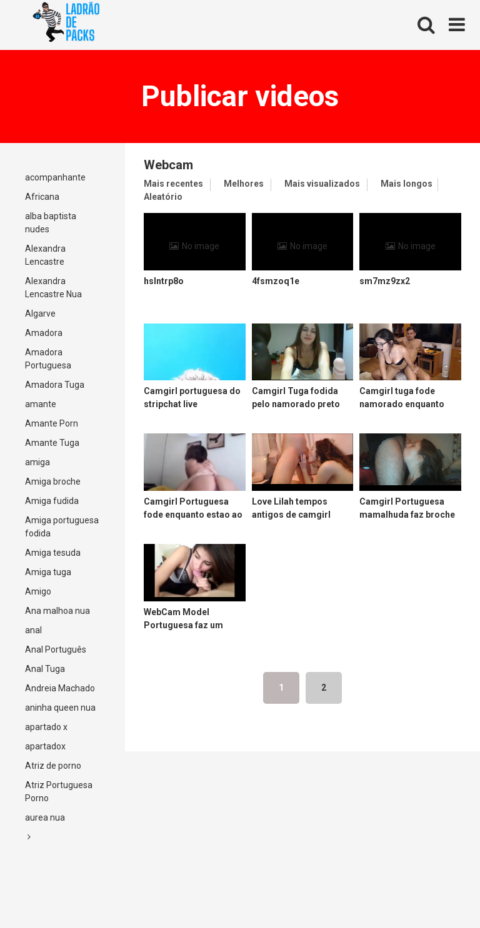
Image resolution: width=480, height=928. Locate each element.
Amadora (43, 333)
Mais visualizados (322, 184)
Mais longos (406, 184)
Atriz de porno (53, 766)
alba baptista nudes (50, 222)
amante (40, 404)
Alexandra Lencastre (45, 255)
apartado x (46, 727)
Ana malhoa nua (57, 611)
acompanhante (55, 177)
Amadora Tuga (54, 385)
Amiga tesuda (53, 553)
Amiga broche (53, 481)
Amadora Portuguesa (48, 358)
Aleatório (163, 197)
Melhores (244, 184)
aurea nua (45, 817)
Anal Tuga (45, 669)
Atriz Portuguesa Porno (58, 791)
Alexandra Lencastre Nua (53, 287)
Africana (42, 197)
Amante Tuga (52, 443)
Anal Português (55, 649)
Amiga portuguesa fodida (62, 526)
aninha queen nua (60, 708)
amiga (37, 462)
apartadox (45, 746)
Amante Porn (51, 423)
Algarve (40, 313)
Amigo (38, 591)
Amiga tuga (48, 572)
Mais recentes (173, 184)
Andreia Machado (60, 688)
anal (33, 630)
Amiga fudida (52, 501)
